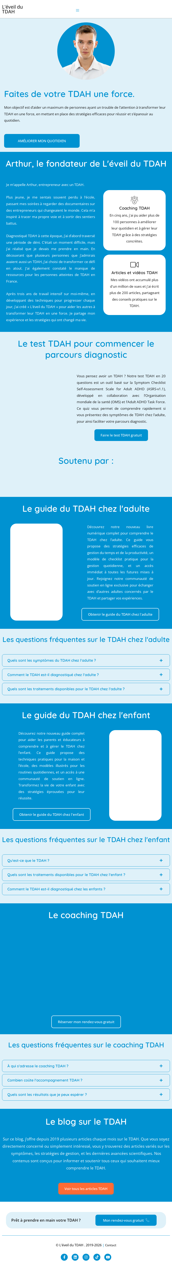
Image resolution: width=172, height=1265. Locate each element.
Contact (111, 1245)
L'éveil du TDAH (12, 9)
